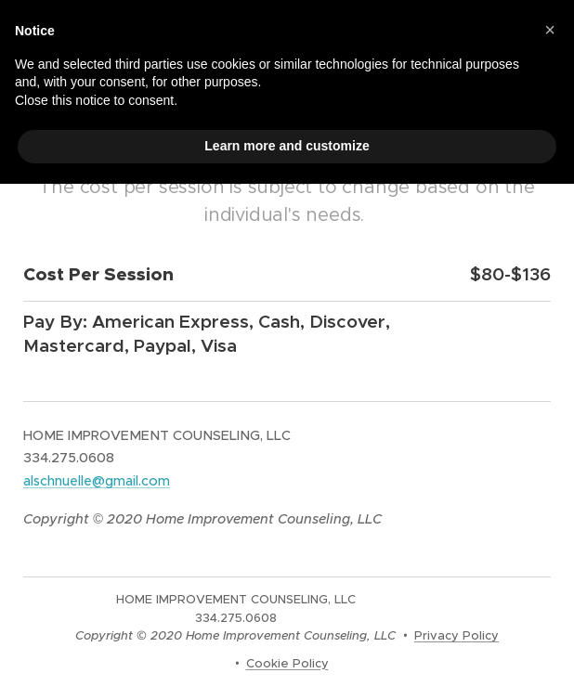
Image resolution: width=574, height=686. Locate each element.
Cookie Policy (287, 663)
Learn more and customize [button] (286, 145)
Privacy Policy (456, 635)
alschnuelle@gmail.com (96, 480)
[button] (550, 30)
